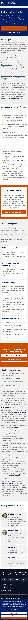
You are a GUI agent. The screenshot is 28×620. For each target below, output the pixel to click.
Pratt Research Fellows (13, 355)
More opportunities (13, 359)
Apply (22, 3)
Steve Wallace (12, 558)
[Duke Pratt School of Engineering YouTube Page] (17, 579)
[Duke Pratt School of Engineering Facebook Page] (4, 579)
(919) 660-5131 (7, 590)
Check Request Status (13, 32)
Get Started (13, 28)
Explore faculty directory (13, 212)
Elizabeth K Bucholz (14, 514)
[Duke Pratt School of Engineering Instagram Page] (11, 579)
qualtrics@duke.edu (20, 412)
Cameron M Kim (13, 530)
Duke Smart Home (6, 65)
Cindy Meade (12, 547)
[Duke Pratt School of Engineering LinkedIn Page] (24, 579)
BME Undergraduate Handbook (10, 98)
